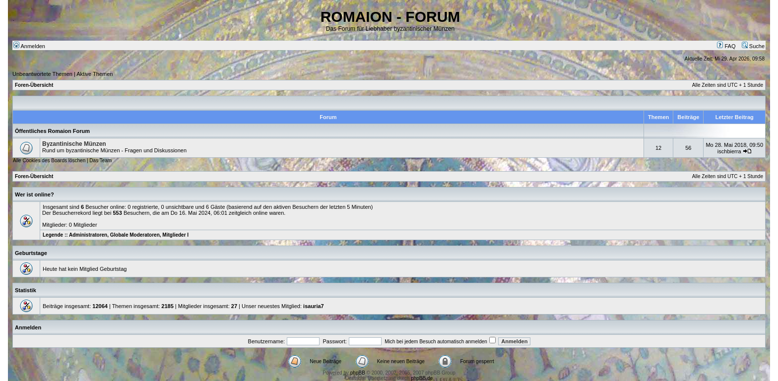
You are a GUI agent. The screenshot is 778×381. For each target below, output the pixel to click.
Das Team (100, 160)
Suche (753, 46)
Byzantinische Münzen (74, 143)
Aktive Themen (94, 74)
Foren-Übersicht (34, 85)
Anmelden (29, 46)
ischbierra (729, 151)
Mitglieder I (175, 235)
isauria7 (313, 306)
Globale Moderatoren (135, 235)
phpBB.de (422, 378)
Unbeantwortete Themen (42, 74)
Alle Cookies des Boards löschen (49, 160)
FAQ (726, 46)
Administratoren (88, 235)
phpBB (357, 373)
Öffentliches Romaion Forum (52, 131)
